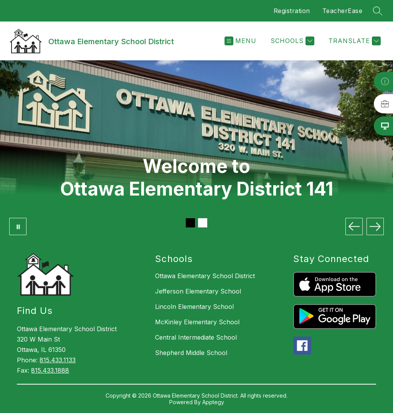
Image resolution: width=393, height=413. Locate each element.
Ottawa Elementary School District (205, 276)
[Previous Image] (354, 226)
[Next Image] (375, 226)
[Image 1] (190, 222)
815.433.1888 (50, 370)
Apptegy (213, 402)
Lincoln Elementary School (194, 306)
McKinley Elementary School (197, 322)
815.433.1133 (58, 360)
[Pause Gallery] (17, 226)
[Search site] (377, 10)
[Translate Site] (354, 41)
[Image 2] (202, 222)
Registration (292, 11)
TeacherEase (342, 11)
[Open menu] (240, 41)
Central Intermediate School (196, 337)
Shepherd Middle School (191, 353)
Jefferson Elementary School (198, 291)
